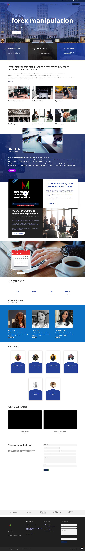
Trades (61, 4)
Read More (10, 81)
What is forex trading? (31, 533)
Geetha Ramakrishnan (60, 330)
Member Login (75, 4)
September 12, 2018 (30, 534)
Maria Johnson (35, 330)
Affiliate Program (47, 524)
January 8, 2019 (29, 530)
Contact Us (69, 4)
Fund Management (48, 529)
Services (52, 4)
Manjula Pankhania (13, 330)
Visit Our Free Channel (31, 525)
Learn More (12, 170)
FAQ (64, 4)
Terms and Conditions (49, 531)
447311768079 (58, 0)
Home (43, 4)
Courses (56, 4)
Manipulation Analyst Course (50, 527)
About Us (47, 4)
